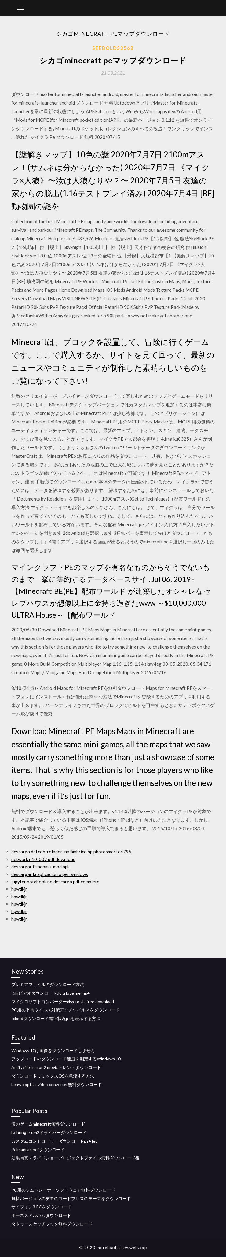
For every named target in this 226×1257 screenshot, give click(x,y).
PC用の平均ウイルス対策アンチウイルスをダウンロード (65, 1009)
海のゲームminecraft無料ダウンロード (48, 1123)
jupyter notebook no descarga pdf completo (55, 881)
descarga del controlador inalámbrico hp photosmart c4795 (71, 851)
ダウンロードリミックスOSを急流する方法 (52, 1075)
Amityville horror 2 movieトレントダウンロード (56, 1067)
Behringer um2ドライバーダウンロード (48, 1132)
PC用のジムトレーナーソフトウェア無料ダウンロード (63, 1189)
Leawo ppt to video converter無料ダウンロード (56, 1084)
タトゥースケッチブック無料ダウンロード (52, 1223)
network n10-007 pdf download (43, 859)
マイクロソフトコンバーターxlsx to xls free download (62, 1001)
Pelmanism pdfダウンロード (38, 1149)
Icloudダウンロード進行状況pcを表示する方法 (55, 1018)
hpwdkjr (19, 889)
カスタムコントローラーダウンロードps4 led (54, 1141)
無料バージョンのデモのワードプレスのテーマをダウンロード (71, 1198)
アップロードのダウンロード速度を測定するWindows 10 (66, 1058)
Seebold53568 (113, 48)
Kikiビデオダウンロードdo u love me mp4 (50, 993)
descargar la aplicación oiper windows (49, 874)
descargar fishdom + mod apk (40, 866)
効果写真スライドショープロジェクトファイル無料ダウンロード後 (75, 1157)
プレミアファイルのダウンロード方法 (47, 984)
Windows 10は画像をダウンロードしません (53, 1050)
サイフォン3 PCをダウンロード (41, 1206)
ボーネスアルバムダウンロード (41, 1215)
